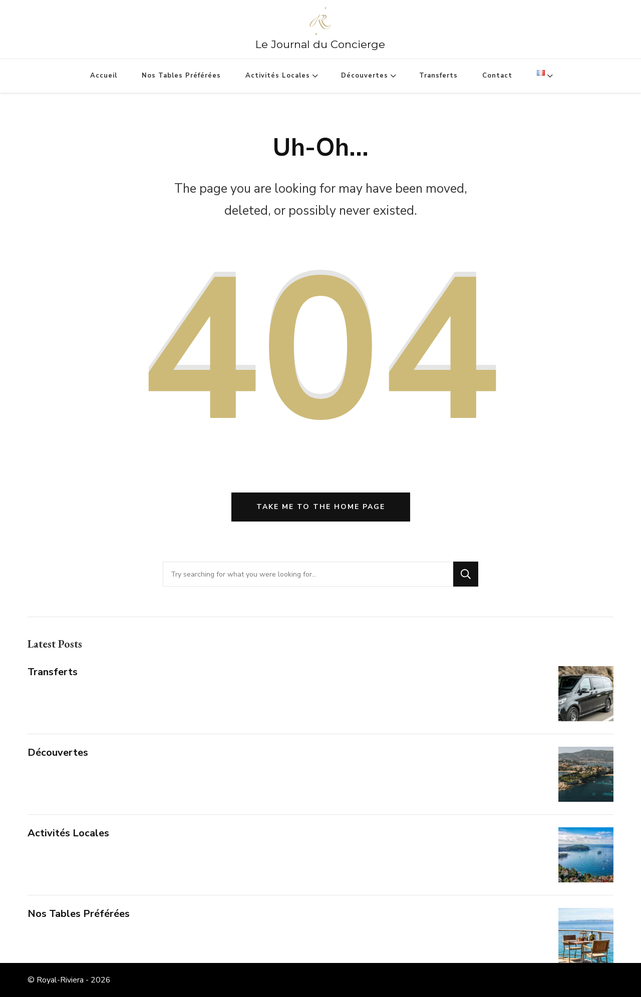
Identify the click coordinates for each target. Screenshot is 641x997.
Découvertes (364, 75)
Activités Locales (277, 75)
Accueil (103, 75)
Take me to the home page (320, 507)
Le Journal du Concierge (320, 44)
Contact (497, 75)
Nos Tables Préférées (181, 75)
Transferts (438, 75)
